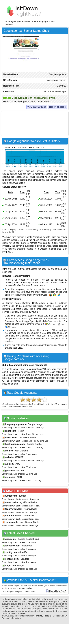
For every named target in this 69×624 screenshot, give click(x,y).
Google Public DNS (15, 338)
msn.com (10, 477)
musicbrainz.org (13, 502)
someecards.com (14, 522)
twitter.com (11, 496)
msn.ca (9, 450)
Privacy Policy (42, 616)
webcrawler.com (13, 437)
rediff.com (10, 431)
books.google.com (15, 444)
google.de (10, 539)
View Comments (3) (36, 107)
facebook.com (12, 545)
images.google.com (15, 424)
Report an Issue (57, 107)
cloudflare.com (13, 515)
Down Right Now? (56, 591)
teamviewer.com (13, 509)
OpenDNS (59, 335)
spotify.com (11, 552)
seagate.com (12, 559)
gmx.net (9, 470)
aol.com (9, 464)
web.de (9, 457)
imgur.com (10, 565)
